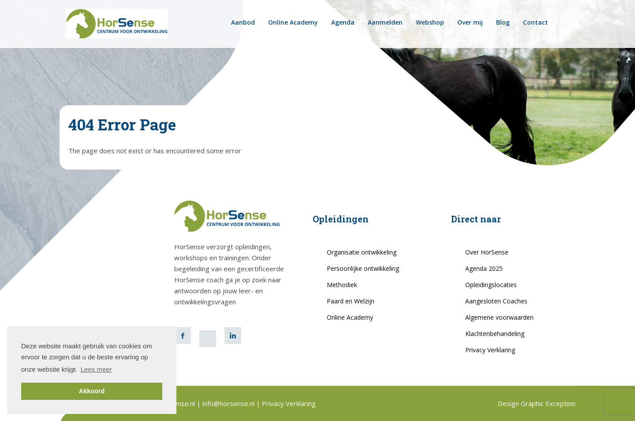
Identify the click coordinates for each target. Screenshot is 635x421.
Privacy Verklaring (490, 350)
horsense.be (568, 22)
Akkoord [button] (92, 391)
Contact (535, 22)
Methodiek (342, 285)
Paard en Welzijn (350, 301)
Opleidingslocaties (491, 285)
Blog (503, 22)
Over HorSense (486, 252)
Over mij (470, 22)
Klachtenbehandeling (494, 333)
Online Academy (293, 22)
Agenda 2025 (484, 268)
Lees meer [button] (96, 369)
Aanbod (243, 22)
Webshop (430, 22)
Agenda (343, 22)
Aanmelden (385, 22)
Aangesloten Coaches (496, 301)
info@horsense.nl (229, 403)
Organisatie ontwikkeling (361, 252)
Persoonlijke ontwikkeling (363, 268)
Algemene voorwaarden (499, 317)
